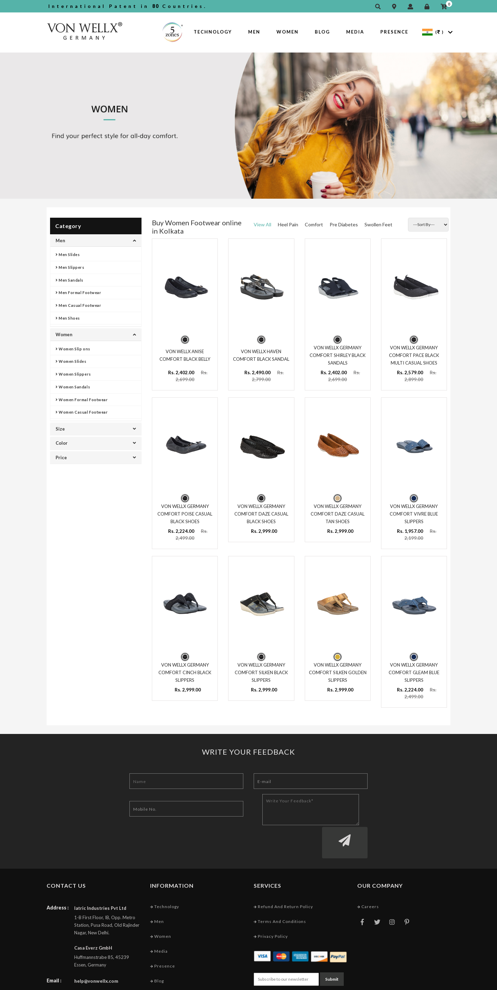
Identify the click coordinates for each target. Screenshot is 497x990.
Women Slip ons (73, 349)
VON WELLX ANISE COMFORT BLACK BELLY (184, 353)
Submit (332, 947)
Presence (394, 32)
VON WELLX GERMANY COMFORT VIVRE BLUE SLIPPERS (414, 510)
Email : (54, 949)
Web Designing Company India (417, 982)
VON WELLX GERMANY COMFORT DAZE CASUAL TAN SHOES (337, 510)
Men (254, 32)
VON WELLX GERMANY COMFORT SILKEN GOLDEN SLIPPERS (338, 667)
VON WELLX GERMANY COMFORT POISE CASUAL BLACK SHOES (184, 510)
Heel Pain (288, 224)
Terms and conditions (280, 890)
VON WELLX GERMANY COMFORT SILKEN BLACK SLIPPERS (261, 667)
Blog (322, 32)
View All (262, 224)
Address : (58, 876)
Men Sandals (70, 280)
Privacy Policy (271, 905)
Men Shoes (68, 318)
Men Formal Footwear (78, 292)
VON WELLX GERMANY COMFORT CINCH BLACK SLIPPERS (184, 667)
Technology (213, 32)
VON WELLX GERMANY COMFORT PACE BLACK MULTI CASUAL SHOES (414, 353)
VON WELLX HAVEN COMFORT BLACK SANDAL (261, 353)
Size (96, 428)
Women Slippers (73, 374)
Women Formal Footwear (82, 399)
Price (96, 457)
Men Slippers (70, 267)
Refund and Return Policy (283, 875)
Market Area (165, 964)
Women (287, 32)
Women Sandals (73, 387)
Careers (368, 875)
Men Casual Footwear (78, 305)
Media (355, 32)
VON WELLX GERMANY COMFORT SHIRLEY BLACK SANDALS (338, 353)
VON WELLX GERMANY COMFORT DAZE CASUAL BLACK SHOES (261, 510)
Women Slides (71, 361)
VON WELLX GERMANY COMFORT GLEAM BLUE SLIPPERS (414, 667)
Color (96, 443)
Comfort (314, 224)
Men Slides (68, 254)
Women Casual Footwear (82, 412)
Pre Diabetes (344, 224)
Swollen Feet (378, 224)
